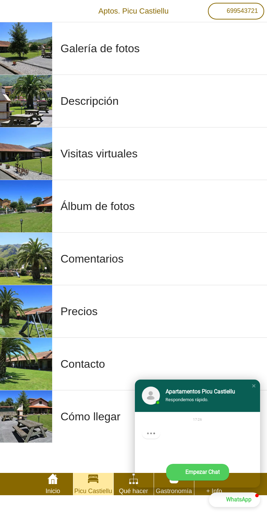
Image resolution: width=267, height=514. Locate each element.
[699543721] (236, 11)
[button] (253, 385)
